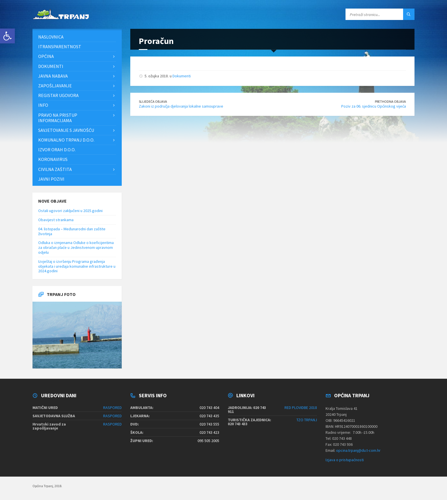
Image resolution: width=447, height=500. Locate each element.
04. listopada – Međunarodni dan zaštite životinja (71, 231)
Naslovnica (51, 37)
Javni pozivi (51, 179)
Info (43, 105)
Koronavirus (53, 159)
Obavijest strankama (56, 219)
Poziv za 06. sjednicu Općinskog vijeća (373, 106)
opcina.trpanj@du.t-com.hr (358, 450)
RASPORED (112, 407)
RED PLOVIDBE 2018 (301, 407)
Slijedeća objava (153, 101)
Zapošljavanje (55, 85)
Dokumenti (181, 75)
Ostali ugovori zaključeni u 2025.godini (70, 210)
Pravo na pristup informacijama (57, 117)
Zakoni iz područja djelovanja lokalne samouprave (181, 106)
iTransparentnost (59, 46)
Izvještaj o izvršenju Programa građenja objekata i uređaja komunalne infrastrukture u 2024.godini (76, 266)
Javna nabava (53, 76)
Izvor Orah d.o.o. (57, 149)
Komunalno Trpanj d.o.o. (66, 140)
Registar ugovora (58, 95)
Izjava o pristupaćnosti (345, 459)
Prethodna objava (390, 101)
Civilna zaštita (55, 169)
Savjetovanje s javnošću (66, 130)
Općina (46, 56)
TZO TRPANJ (306, 419)
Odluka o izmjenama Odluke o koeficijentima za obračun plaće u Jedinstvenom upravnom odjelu (76, 247)
